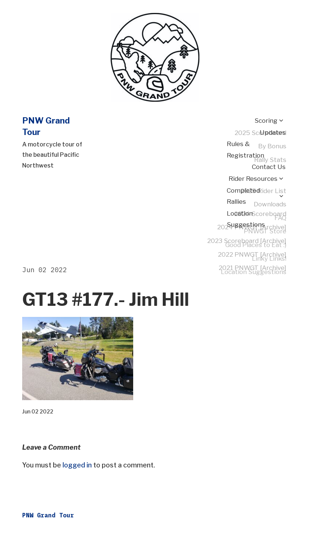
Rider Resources (253, 178)
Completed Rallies (243, 196)
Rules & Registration (245, 149)
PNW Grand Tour (48, 515)
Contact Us (269, 166)
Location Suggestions (246, 219)
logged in (77, 465)
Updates (273, 132)
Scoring (266, 120)
